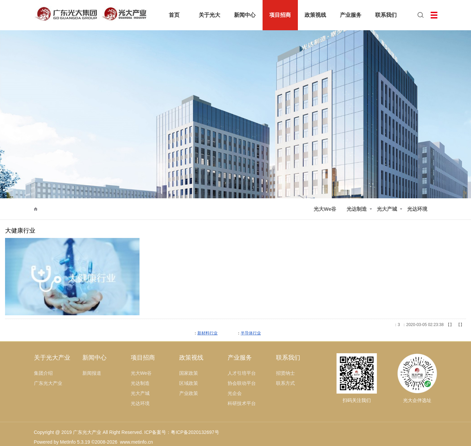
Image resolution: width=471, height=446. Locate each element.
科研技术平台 (242, 403)
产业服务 (240, 357)
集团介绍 (43, 373)
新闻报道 (91, 373)
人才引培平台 (242, 373)
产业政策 (188, 393)
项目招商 (45, 209)
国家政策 (188, 373)
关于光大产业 (52, 357)
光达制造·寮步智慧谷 (111, 209)
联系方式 (285, 383)
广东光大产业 (48, 383)
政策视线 (191, 357)
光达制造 (71, 209)
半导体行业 (251, 333)
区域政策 (188, 383)
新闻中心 (94, 357)
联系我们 (288, 357)
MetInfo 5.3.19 (75, 442)
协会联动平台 (242, 383)
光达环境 (417, 209)
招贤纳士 (285, 373)
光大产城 (387, 209)
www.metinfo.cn (136, 442)
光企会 (235, 393)
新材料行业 (207, 333)
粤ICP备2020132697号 (195, 432)
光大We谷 (325, 209)
